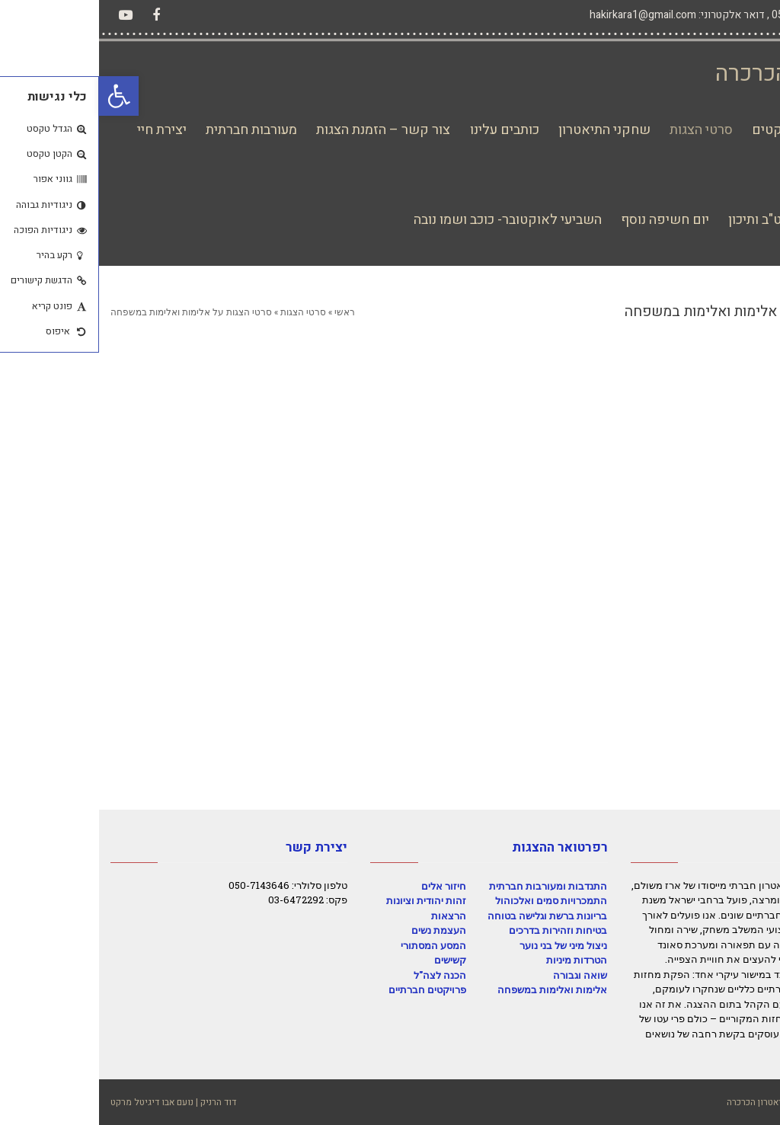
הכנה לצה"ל (341, 975)
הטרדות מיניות (477, 960)
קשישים (351, 960)
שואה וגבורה (481, 975)
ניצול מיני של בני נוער (464, 945)
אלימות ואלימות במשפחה (453, 989)
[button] (20, 96)
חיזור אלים (344, 886)
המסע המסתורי (334, 945)
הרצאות (349, 915)
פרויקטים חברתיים (328, 989)
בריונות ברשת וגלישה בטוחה (448, 915)
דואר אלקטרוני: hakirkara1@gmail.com (578, 15)
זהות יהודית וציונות (327, 900)
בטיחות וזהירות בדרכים (459, 930)
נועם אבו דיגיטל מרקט (52, 1102)
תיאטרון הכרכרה (692, 74)
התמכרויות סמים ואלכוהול (452, 900)
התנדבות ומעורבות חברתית (449, 886)
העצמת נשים (339, 930)
